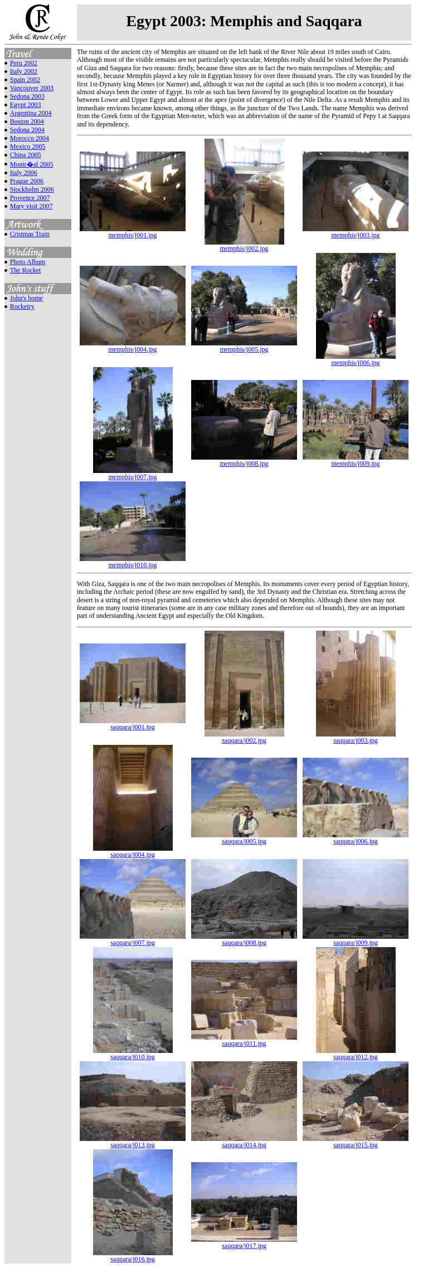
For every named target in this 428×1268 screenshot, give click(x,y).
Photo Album (28, 262)
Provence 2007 (30, 198)
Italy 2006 (23, 173)
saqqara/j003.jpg (356, 737)
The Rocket (25, 270)
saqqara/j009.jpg (355, 940)
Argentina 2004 (31, 113)
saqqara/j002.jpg (244, 737)
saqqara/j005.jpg (244, 838)
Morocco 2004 (29, 138)
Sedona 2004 (27, 130)
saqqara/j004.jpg (133, 852)
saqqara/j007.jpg (133, 940)
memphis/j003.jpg (355, 232)
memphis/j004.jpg (133, 346)
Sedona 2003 (27, 96)
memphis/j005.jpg (244, 346)
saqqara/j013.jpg (133, 1142)
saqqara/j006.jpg (355, 838)
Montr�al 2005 (32, 164)
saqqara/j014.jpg (244, 1142)
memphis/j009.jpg (355, 460)
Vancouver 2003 (32, 88)
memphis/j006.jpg (356, 360)
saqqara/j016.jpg (133, 1256)
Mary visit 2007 (31, 206)
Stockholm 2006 (32, 189)
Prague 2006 (26, 181)
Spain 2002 (25, 80)
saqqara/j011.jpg (244, 1040)
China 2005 (25, 155)
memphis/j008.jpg (244, 460)
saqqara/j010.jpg (133, 1054)
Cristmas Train (30, 234)
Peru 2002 (23, 63)
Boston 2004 (27, 121)
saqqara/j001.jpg (133, 724)
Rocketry (22, 306)
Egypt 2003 (25, 105)
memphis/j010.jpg (133, 562)
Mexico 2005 (28, 146)
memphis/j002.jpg (244, 245)
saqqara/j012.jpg (356, 1054)
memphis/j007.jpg (133, 474)
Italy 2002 (23, 71)
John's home (26, 298)
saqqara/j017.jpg (244, 1243)
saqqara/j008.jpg (244, 940)
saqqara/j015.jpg (355, 1142)
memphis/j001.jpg (133, 232)
